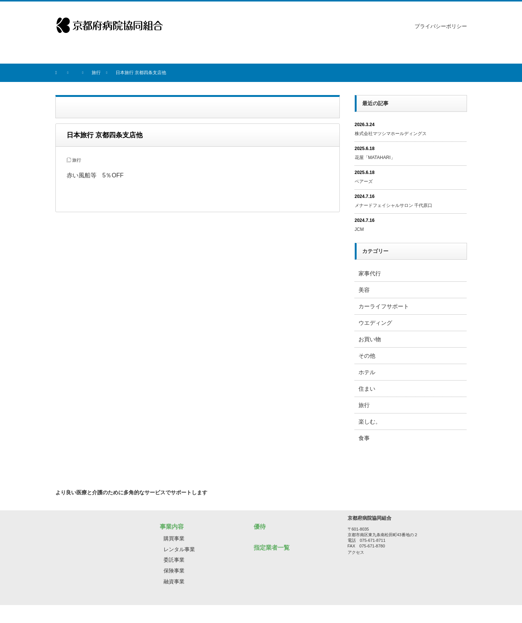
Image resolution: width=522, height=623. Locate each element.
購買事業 (174, 538)
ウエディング (375, 323)
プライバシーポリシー (441, 26)
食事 (364, 438)
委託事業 (174, 560)
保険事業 (174, 571)
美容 (364, 290)
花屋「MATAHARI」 (375, 157)
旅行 (76, 160)
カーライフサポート (383, 306)
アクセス (356, 552)
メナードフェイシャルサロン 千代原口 (393, 205)
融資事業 (174, 581)
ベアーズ (364, 181)
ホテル (366, 372)
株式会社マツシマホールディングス (391, 133)
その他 (366, 355)
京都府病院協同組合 (255, 614)
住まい (366, 388)
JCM (359, 229)
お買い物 (369, 339)
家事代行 (369, 273)
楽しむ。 (369, 421)
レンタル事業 (179, 549)
